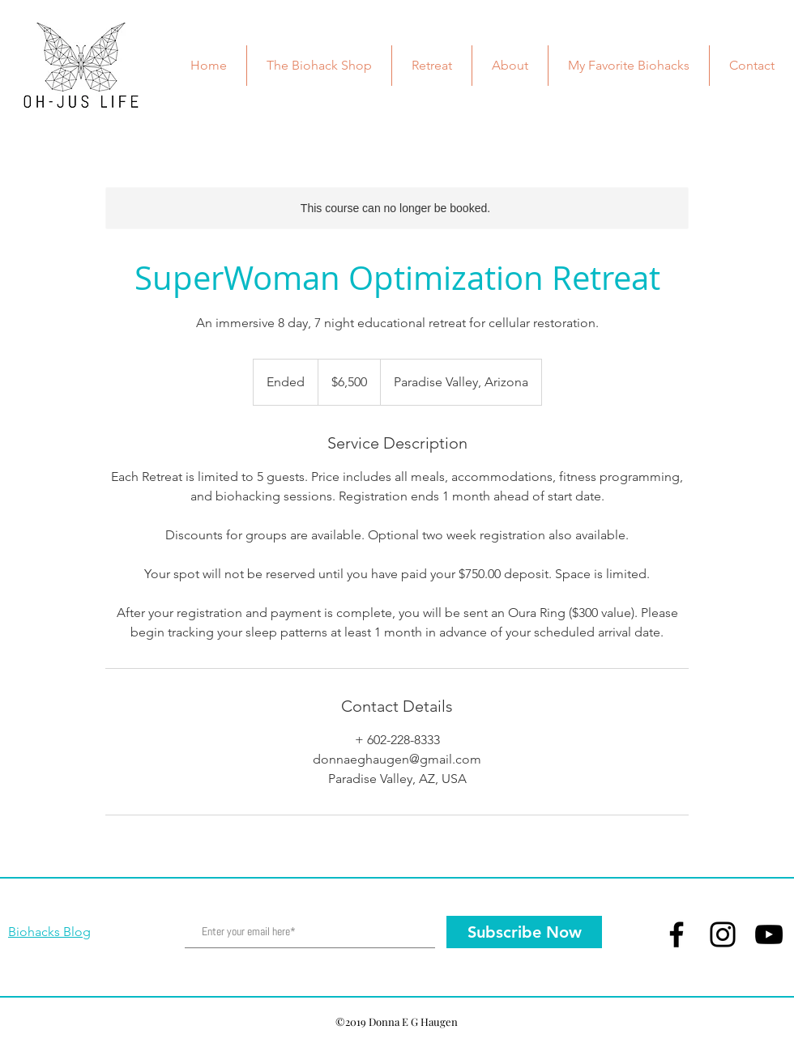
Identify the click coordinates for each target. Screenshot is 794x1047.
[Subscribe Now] (524, 932)
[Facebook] (677, 934)
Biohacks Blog (49, 931)
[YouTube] (769, 934)
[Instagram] (723, 934)
